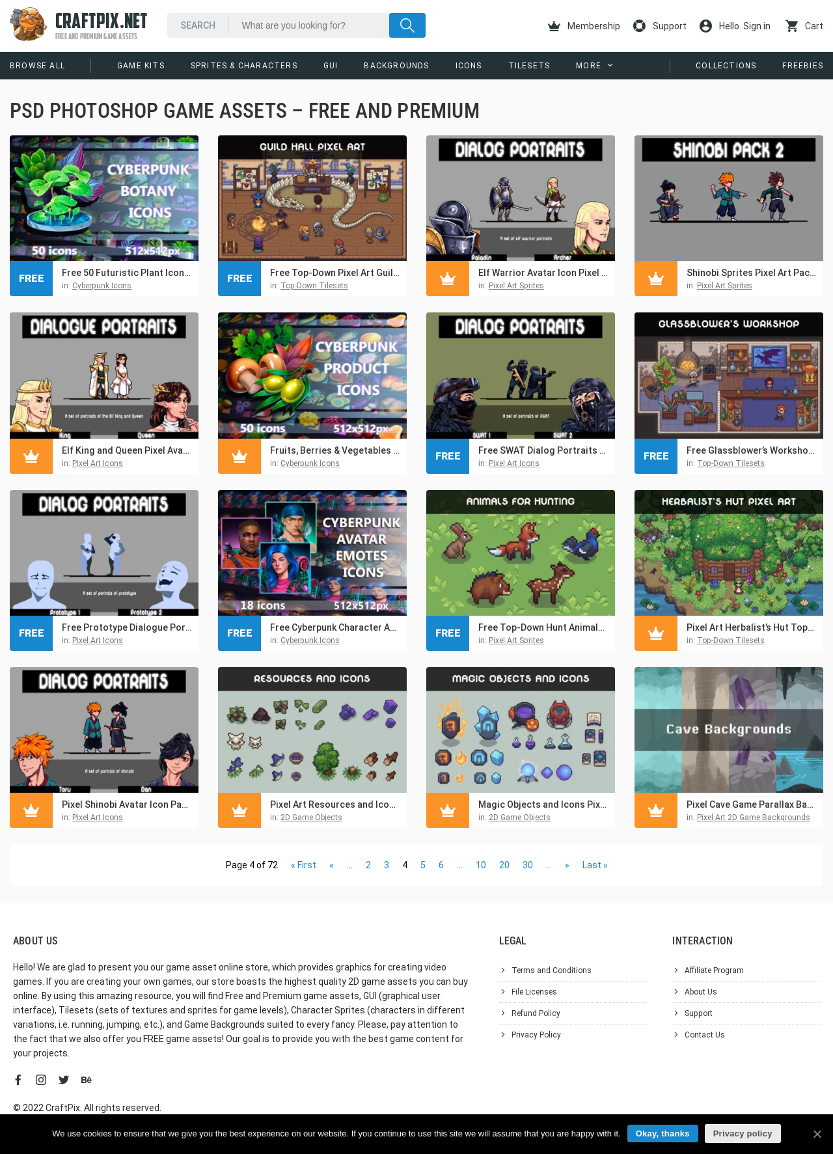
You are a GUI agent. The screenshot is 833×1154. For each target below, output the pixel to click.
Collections (726, 65)
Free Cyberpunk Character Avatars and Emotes (335, 627)
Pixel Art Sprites (516, 285)
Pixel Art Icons (97, 463)
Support (660, 26)
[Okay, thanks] (816, 1133)
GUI (330, 65)
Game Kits (141, 65)
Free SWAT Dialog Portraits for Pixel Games (543, 450)
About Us (701, 991)
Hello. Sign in (735, 26)
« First (303, 865)
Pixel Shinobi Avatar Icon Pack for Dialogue (127, 804)
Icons (469, 65)
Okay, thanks (663, 1133)
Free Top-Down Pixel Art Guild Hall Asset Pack (335, 273)
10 (481, 865)
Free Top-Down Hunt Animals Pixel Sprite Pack (543, 627)
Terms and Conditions (552, 970)
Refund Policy (536, 1013)
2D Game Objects (311, 817)
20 (504, 865)
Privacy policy (742, 1133)
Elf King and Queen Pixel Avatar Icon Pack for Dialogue (127, 450)
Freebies (802, 65)
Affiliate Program (714, 970)
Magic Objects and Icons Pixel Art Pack (543, 804)
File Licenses (534, 991)
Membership (584, 26)
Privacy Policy (536, 1034)
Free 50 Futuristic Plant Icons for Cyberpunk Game (127, 273)
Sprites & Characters (244, 65)
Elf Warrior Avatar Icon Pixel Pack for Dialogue (543, 273)
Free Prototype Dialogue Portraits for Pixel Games (127, 627)
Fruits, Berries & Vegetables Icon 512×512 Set (335, 450)
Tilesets (529, 65)
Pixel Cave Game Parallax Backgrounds (752, 804)
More (588, 65)
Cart (804, 26)
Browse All (37, 65)
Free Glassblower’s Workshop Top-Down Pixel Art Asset (752, 450)
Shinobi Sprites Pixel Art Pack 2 (752, 273)
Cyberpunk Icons (101, 285)
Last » (595, 865)
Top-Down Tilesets (314, 285)
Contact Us (705, 1034)
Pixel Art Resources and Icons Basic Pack (335, 804)
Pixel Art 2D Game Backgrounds (753, 817)
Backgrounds (396, 65)
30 (528, 865)
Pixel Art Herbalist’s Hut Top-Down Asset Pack (752, 627)
